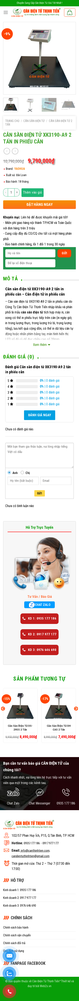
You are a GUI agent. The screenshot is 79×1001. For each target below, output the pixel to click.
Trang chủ (12, 121)
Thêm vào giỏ (32, 192)
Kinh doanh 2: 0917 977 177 (19, 898)
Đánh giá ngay (39, 415)
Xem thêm (40, 345)
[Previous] (3, 717)
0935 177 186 (32, 843)
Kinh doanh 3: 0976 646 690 (19, 905)
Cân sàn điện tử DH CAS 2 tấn (59, 727)
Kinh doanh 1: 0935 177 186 (19, 890)
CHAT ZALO (39, 605)
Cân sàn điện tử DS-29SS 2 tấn (20, 727)
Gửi (39, 493)
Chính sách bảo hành (15, 927)
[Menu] (5, 12)
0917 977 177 (51, 843)
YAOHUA (19, 168)
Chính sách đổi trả (14, 943)
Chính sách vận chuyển (17, 935)
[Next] (76, 717)
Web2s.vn (45, 986)
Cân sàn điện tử (34, 121)
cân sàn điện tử (32, 312)
